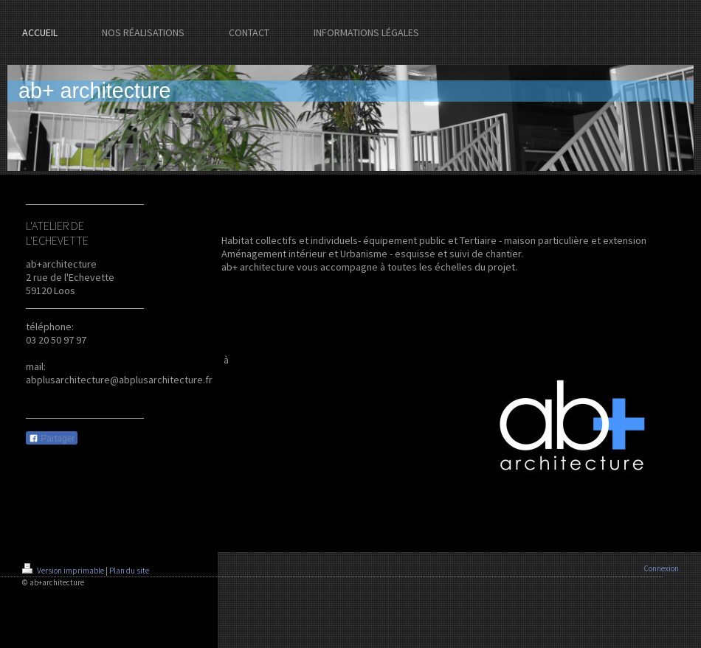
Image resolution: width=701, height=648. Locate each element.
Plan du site (129, 570)
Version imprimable (64, 570)
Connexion (661, 568)
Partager (52, 438)
